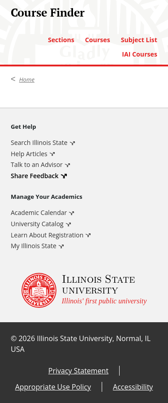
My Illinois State (33, 245)
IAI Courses (139, 54)
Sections (61, 40)
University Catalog (37, 223)
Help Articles (29, 153)
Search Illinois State (39, 142)
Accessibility (133, 387)
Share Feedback (35, 175)
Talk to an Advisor (37, 164)
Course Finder (48, 12)
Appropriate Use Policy (53, 387)
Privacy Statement (78, 371)
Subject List (139, 40)
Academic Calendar (39, 212)
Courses (97, 40)
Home (26, 79)
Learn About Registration (47, 235)
